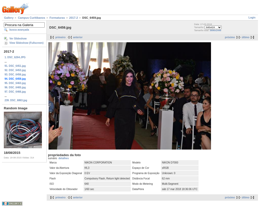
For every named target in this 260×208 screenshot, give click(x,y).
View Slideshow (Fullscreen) (26, 42)
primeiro (60, 37)
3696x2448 (215, 30)
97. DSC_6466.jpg (15, 91)
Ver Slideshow (18, 38)
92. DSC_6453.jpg (15, 70)
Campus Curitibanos (31, 17)
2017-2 (73, 17)
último (245, 37)
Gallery (8, 17)
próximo (230, 37)
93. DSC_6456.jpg (15, 74)
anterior (78, 37)
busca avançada (19, 29)
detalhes (63, 158)
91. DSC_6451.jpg (15, 66)
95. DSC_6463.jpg (15, 83)
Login (252, 17)
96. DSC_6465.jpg (15, 87)
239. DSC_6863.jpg (16, 100)
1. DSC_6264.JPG (15, 57)
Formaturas (57, 17)
